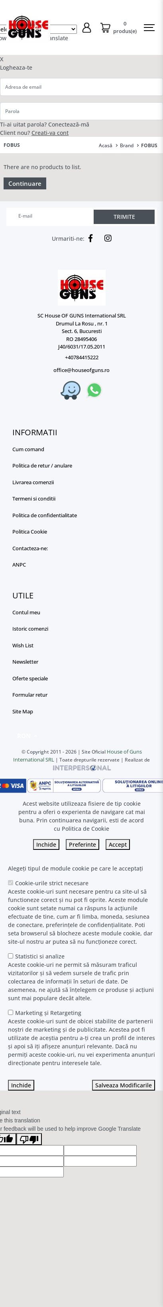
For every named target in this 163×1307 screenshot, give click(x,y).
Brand (127, 145)
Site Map (22, 711)
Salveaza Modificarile (123, 1085)
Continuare (24, 183)
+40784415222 (81, 357)
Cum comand (28, 449)
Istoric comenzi (30, 628)
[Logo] (81, 288)
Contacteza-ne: (30, 548)
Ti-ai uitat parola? (23, 124)
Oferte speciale (30, 678)
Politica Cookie (29, 531)
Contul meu (26, 612)
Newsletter (25, 661)
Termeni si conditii (33, 498)
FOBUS (149, 145)
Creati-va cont (50, 132)
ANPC (19, 564)
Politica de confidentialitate (44, 515)
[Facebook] (88, 238)
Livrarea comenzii (33, 482)
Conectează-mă (68, 124)
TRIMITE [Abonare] (124, 216)
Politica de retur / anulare (42, 465)
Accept (118, 844)
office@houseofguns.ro (81, 370)
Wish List (22, 645)
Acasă (105, 145)
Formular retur (29, 694)
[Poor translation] (29, 1139)
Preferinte (82, 844)
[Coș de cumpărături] (118, 27)
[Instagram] (106, 238)
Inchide (46, 844)
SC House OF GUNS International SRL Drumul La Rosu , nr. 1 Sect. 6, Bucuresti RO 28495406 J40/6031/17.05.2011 (81, 331)
